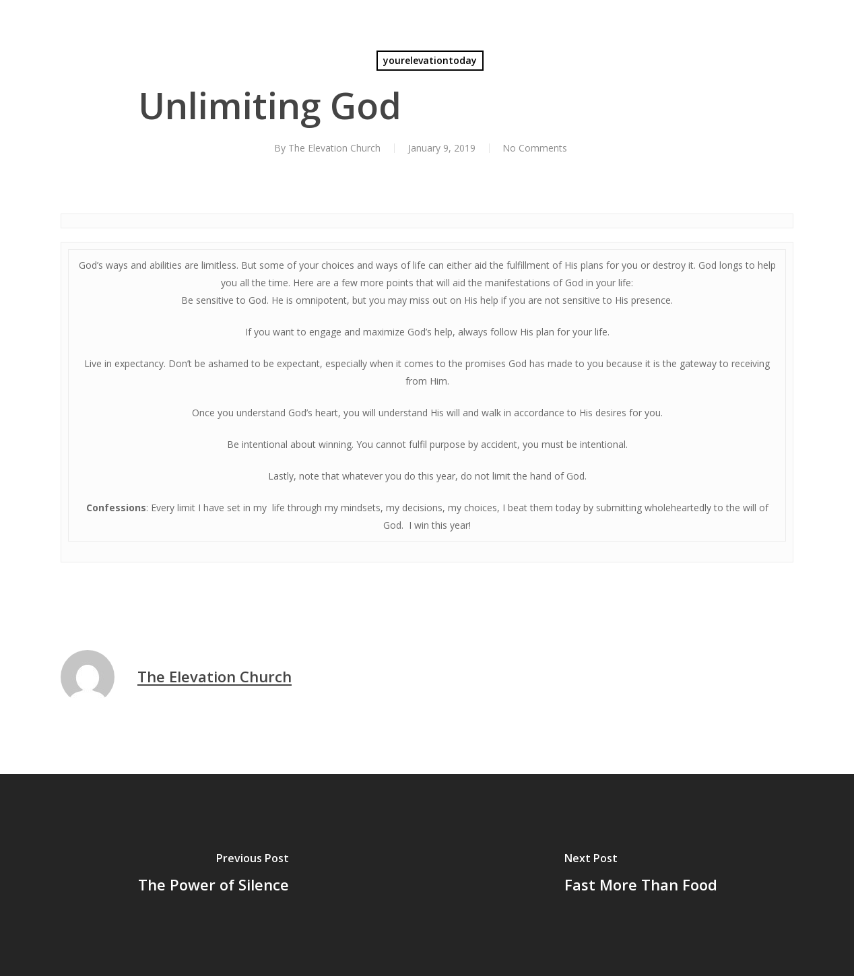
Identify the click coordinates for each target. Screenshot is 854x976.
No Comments (534, 147)
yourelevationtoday (430, 60)
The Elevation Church (334, 147)
